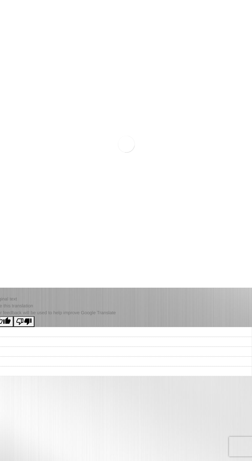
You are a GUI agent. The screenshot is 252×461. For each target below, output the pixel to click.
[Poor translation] (23, 321)
